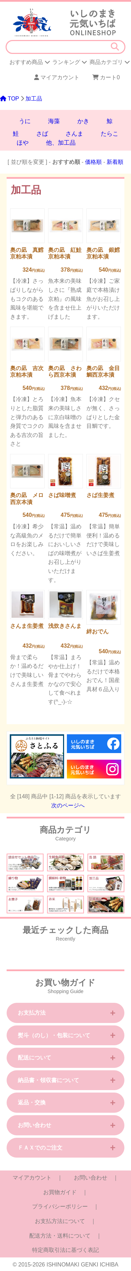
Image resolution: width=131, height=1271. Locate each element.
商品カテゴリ (110, 62)
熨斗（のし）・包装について (54, 1035)
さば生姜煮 (100, 495)
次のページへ (68, 805)
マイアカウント (56, 77)
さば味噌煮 (62, 495)
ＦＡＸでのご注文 (40, 1148)
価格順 (93, 162)
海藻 (54, 121)
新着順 (115, 162)
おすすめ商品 (29, 62)
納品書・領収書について (48, 1080)
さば (42, 133)
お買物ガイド (60, 1192)
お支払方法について (60, 1221)
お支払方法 (32, 1013)
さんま (74, 133)
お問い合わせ (34, 1125)
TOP (9, 99)
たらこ (109, 133)
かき (83, 121)
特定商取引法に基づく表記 (65, 1250)
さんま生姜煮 (27, 626)
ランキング (69, 62)
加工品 (33, 99)
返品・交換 (32, 1102)
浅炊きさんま (65, 626)
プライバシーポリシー (60, 1206)
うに (25, 121)
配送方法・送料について (60, 1236)
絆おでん (97, 631)
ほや (23, 142)
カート (104, 77)
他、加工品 (61, 142)
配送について (34, 1058)
